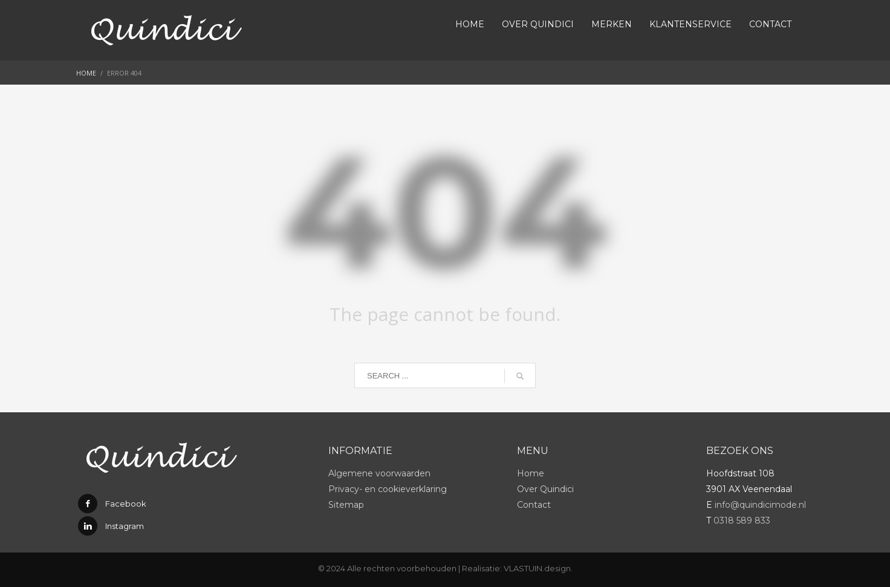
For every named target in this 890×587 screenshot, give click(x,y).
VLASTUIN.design (537, 568)
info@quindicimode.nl (760, 504)
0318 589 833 (741, 520)
